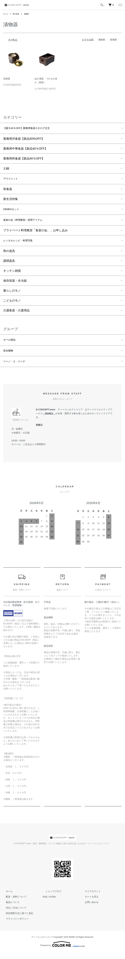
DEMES (49, 420)
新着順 (113, 39)
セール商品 (10, 344)
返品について (10, 909)
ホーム (6, 14)
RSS (45, 903)
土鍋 (6, 169)
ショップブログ (51, 898)
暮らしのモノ (12, 295)
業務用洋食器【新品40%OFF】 (23, 139)
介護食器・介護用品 (16, 314)
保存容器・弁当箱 (15, 285)
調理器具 (9, 265)
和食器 (7, 190)
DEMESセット (12, 211)
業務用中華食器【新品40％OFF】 (25, 149)
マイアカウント (90, 898)
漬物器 (29, 14)
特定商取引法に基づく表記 (17, 920)
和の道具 (17, 14)
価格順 (101, 39)
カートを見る (89, 903)
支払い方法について (13, 915)
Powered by (62, 951)
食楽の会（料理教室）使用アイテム (26, 223)
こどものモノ (12, 305)
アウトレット (12, 180)
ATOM (52, 903)
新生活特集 (10, 200)
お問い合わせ (89, 909)
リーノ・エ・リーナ (16, 368)
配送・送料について (13, 903)
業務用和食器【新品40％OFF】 (24, 159)
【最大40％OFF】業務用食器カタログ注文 (31, 128)
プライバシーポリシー (14, 925)
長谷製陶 (9, 356)
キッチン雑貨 (12, 275)
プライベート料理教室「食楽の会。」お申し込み (35, 234)
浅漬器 (6, 78)
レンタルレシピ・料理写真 (20, 244)
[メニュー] (120, 5)
